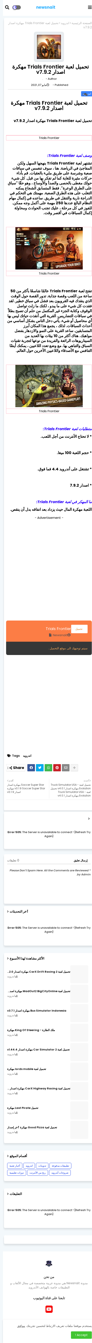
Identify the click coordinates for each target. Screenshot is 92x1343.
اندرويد (62, 23)
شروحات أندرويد (56, 1172)
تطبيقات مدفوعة (57, 1165)
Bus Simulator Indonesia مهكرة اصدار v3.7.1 (33, 1011)
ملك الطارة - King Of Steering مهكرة (28, 1030)
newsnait (42, 7)
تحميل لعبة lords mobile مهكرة (23, 1069)
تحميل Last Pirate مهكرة (19, 1108)
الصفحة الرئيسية (79, 23)
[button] (7, 7)
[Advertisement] (46, 569)
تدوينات (39, 1165)
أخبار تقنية (12, 1165)
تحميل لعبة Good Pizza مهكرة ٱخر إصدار (29, 1127)
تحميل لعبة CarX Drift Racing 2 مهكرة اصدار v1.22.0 (35, 972)
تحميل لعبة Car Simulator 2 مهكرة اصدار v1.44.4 (35, 1050)
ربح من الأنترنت (35, 1172)
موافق (18, 1326)
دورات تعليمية (14, 1172)
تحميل (76, 629)
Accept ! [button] (78, 1335)
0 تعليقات (10, 860)
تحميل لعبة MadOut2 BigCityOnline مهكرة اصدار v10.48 (35, 991)
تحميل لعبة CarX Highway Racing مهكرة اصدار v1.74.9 (35, 1088)
